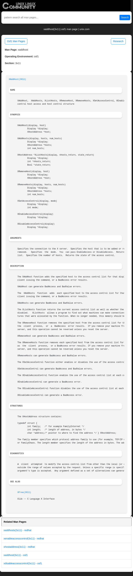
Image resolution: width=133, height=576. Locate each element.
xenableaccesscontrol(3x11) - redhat (24, 538)
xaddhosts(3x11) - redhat (17, 530)
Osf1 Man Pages (16, 41)
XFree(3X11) (24, 492)
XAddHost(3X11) (17, 79)
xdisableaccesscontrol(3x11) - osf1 (23, 563)
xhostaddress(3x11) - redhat (19, 546)
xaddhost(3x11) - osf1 (16, 555)
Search (125, 17)
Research (118, 41)
